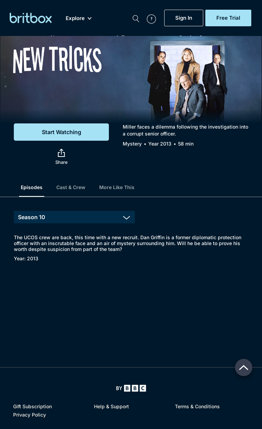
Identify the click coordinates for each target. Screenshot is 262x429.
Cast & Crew (70, 187)
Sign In (183, 18)
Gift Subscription (32, 406)
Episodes (32, 187)
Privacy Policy (29, 415)
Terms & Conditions (197, 406)
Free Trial (228, 18)
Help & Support (111, 406)
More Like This (116, 187)
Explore (79, 18)
